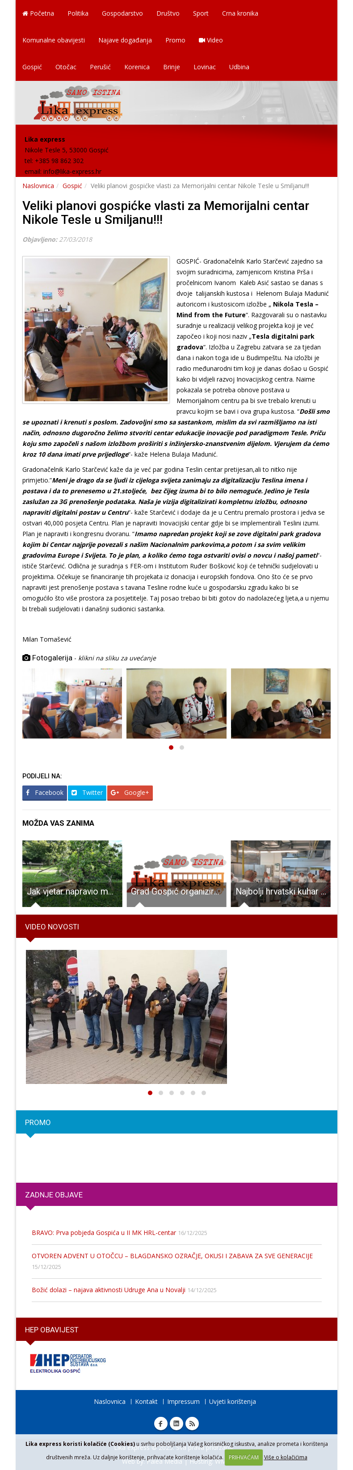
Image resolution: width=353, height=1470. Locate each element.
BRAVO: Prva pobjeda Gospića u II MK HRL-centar (104, 1232)
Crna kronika (240, 13)
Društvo (168, 13)
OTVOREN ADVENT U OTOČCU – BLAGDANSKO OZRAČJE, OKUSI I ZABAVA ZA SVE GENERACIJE (172, 1256)
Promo (175, 40)
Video (211, 40)
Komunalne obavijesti (53, 40)
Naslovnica (38, 185)
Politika (77, 13)
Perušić (100, 67)
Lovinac (204, 67)
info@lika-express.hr (72, 171)
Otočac (65, 67)
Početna (38, 13)
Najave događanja (125, 40)
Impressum (183, 1401)
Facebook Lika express (161, 1423)
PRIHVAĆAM (244, 1457)
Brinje (171, 67)
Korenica (137, 67)
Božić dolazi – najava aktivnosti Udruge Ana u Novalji (108, 1289)
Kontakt (146, 1401)
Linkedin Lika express (176, 1423)
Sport (201, 13)
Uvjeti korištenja (232, 1401)
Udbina (239, 67)
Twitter (87, 792)
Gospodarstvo (122, 13)
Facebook (44, 792)
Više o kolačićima (285, 1457)
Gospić (32, 67)
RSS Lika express (192, 1423)
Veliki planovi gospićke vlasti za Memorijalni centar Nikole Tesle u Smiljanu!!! (165, 212)
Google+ (130, 792)
